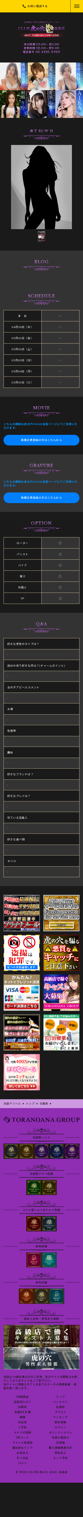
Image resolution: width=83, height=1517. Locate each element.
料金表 (22, 1422)
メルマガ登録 (22, 1432)
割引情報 (60, 1422)
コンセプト (60, 1402)
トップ (60, 1397)
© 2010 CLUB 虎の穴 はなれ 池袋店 (41, 1472)
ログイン (60, 1427)
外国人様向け (60, 1437)
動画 (22, 1417)
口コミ (22, 1463)
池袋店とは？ (22, 1402)
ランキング (60, 1417)
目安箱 (60, 1442)
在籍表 (60, 1407)
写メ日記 (22, 1458)
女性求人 (22, 1453)
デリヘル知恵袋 (22, 1442)
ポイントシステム (60, 1432)
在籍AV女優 (22, 1412)
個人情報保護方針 (60, 1448)
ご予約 (22, 1427)
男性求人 (60, 1453)
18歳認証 (22, 1397)
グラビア (60, 1412)
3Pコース (22, 1437)
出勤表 (22, 1407)
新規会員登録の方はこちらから (41, 440)
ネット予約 (60, 1458)
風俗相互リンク (22, 1448)
